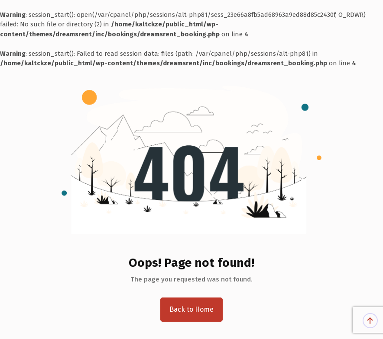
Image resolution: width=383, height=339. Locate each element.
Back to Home (191, 309)
